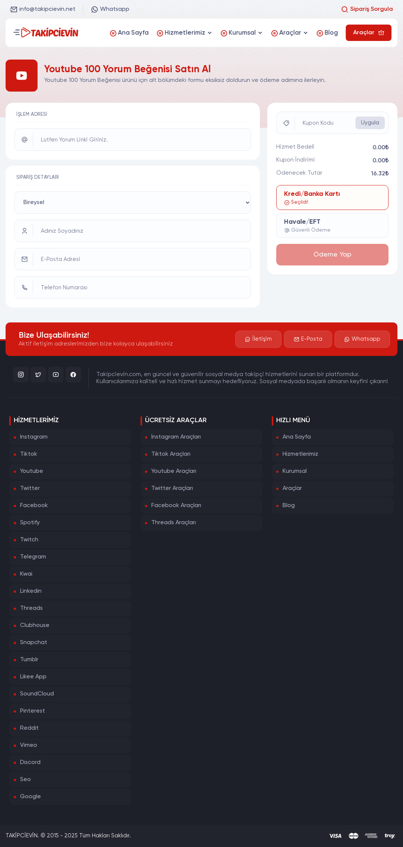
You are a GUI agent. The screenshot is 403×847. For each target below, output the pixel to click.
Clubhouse (34, 625)
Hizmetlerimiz (300, 454)
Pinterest (32, 711)
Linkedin (31, 591)
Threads (31, 608)
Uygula (370, 122)
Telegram (33, 557)
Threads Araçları (173, 523)
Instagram (34, 437)
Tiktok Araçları (170, 454)
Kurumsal (295, 471)
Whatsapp (110, 9)
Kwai (26, 574)
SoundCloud (37, 694)
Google (30, 797)
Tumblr (29, 660)
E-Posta (308, 339)
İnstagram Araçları (176, 437)
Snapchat (33, 643)
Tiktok (28, 454)
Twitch (29, 540)
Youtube (31, 471)
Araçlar (292, 488)
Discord (30, 762)
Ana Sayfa (297, 437)
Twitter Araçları (172, 488)
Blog (289, 506)
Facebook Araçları (176, 506)
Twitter (30, 488)
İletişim (258, 339)
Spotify (30, 523)
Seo (25, 780)
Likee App (33, 677)
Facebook (34, 506)
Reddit (29, 728)
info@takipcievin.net (42, 9)
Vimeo (28, 745)
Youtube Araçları (173, 471)
